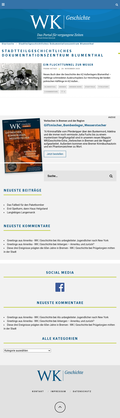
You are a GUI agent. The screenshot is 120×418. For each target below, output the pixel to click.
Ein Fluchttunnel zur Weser (68, 64)
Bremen (62, 87)
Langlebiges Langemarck (21, 212)
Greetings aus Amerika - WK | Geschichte (30, 240)
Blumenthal (50, 87)
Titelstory (103, 87)
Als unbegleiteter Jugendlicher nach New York (82, 240)
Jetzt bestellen (55, 154)
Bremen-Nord (75, 87)
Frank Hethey (50, 69)
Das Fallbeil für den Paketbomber (25, 204)
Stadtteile (90, 87)
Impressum (58, 391)
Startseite (8, 44)
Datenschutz (82, 391)
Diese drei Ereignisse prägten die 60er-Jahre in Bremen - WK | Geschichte (47, 248)
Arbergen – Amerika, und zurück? (75, 244)
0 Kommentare (51, 91)
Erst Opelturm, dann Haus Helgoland (27, 208)
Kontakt (38, 391)
